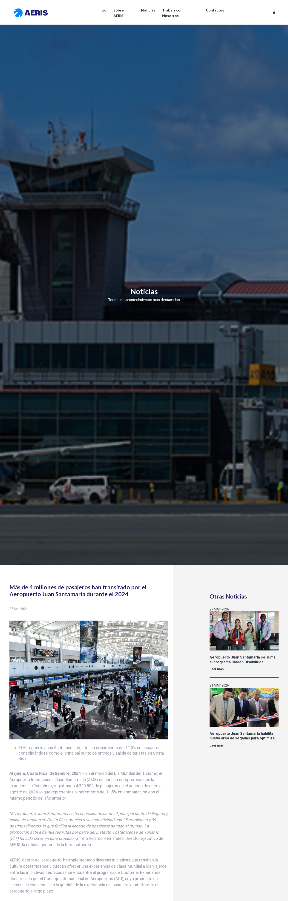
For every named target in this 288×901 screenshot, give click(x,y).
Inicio (102, 10)
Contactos (215, 10)
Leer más (217, 669)
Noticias (148, 10)
